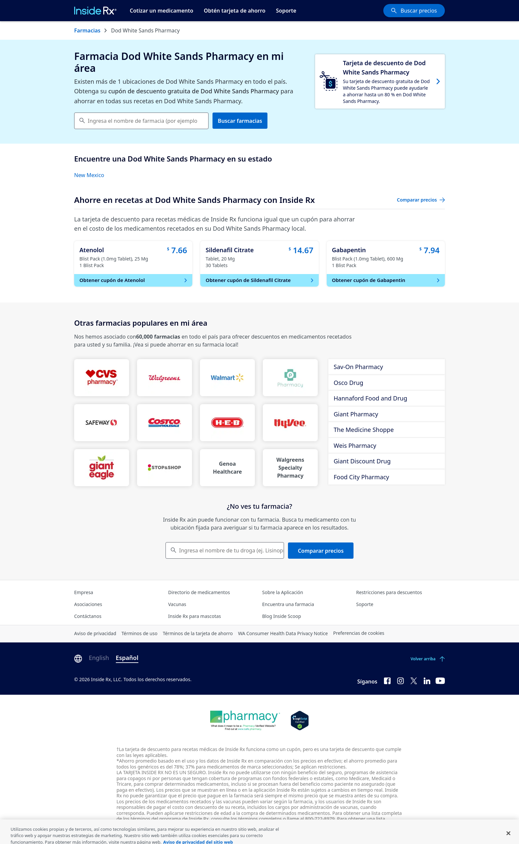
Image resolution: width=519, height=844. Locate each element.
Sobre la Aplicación (282, 592)
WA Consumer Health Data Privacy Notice (283, 633)
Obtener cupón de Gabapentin (386, 280)
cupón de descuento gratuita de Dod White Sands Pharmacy (193, 91)
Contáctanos (87, 616)
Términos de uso (139, 633)
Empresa (83, 592)
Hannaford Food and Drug (370, 398)
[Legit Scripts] (300, 720)
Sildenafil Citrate (230, 250)
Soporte (286, 10)
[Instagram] (400, 680)
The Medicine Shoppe (364, 430)
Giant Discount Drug (362, 461)
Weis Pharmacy (355, 445)
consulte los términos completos (246, 819)
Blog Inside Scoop (281, 616)
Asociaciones (88, 604)
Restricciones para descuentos (389, 592)
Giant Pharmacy (356, 414)
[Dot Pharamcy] (245, 720)
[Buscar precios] (414, 10)
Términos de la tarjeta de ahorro (198, 633)
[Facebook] (387, 680)
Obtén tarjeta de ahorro (234, 10)
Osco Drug (348, 383)
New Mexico (89, 175)
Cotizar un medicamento (161, 10)
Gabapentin (349, 250)
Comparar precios (321, 550)
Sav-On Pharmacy (358, 367)
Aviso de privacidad (95, 633)
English (99, 658)
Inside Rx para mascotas (194, 616)
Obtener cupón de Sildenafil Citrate (260, 280)
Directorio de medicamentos (199, 592)
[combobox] (141, 121)
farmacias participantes (177, 824)
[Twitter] (413, 680)
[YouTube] (440, 680)
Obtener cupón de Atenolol (133, 280)
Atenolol (91, 250)
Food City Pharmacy (361, 477)
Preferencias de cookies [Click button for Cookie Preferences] (358, 633)
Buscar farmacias (240, 120)
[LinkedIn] (427, 680)
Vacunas (177, 604)
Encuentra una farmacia (288, 604)
